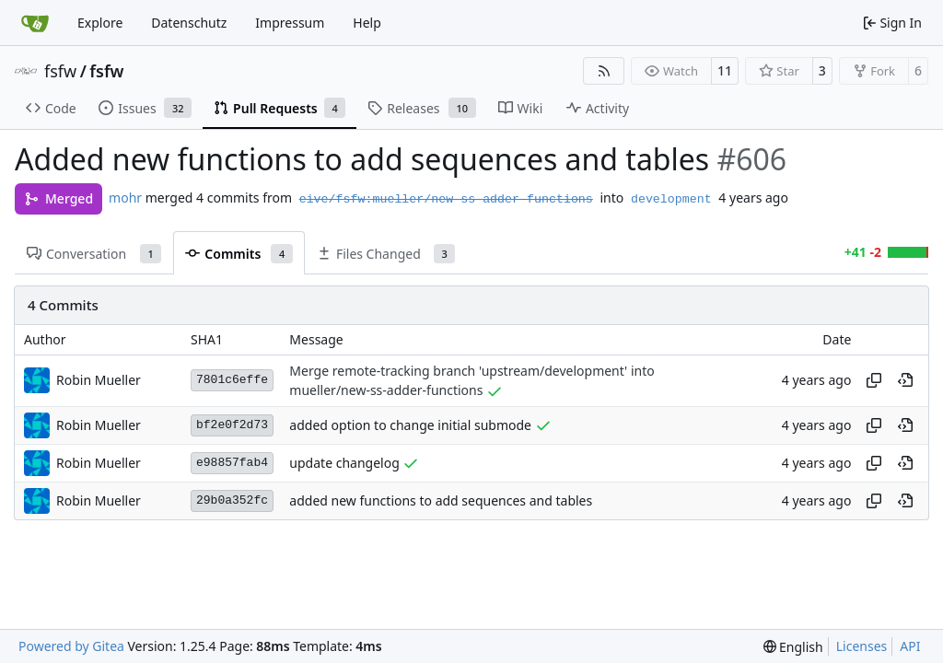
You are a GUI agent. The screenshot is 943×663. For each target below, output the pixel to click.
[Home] (35, 23)
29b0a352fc (232, 500)
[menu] (793, 647)
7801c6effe (232, 380)
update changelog (344, 462)
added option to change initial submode (410, 425)
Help (367, 22)
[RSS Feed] (604, 71)
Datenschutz (189, 22)
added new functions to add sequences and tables (440, 500)
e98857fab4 (232, 463)
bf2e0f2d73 (232, 425)
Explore (99, 22)
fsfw (60, 71)
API (910, 646)
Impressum (289, 22)
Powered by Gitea (71, 646)
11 (724, 70)
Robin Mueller (98, 380)
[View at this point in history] (905, 380)
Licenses (862, 646)
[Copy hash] (874, 380)
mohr (125, 197)
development (671, 199)
